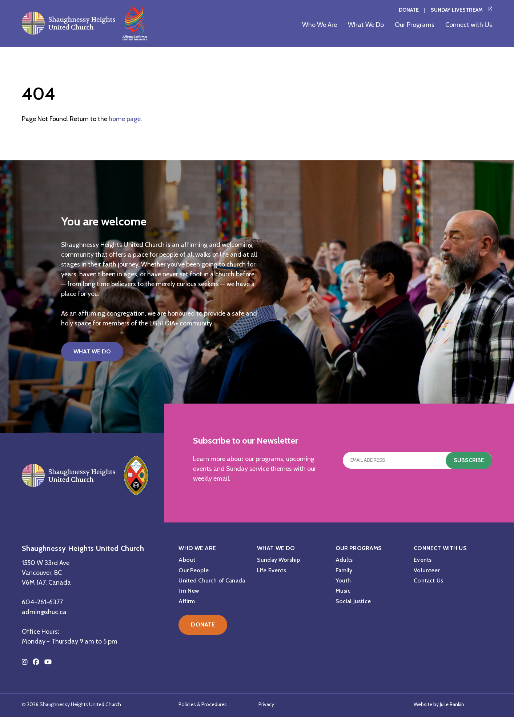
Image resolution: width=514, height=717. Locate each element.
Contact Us (428, 580)
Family (344, 570)
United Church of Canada (211, 580)
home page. (125, 119)
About (186, 559)
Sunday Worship (278, 559)
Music (343, 590)
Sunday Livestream (457, 10)
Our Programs (414, 25)
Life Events (271, 570)
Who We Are (319, 25)
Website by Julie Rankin (439, 704)
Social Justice (353, 601)
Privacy (266, 704)
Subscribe (469, 460)
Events (422, 559)
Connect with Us (468, 25)
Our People (193, 570)
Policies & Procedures (202, 704)
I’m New (188, 590)
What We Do (366, 25)
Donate (409, 10)
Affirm (186, 601)
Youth (343, 580)
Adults (344, 559)
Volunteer (426, 570)
